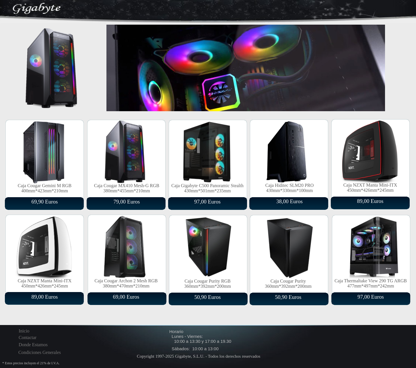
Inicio (24, 330)
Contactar (27, 337)
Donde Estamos (33, 344)
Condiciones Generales (39, 352)
